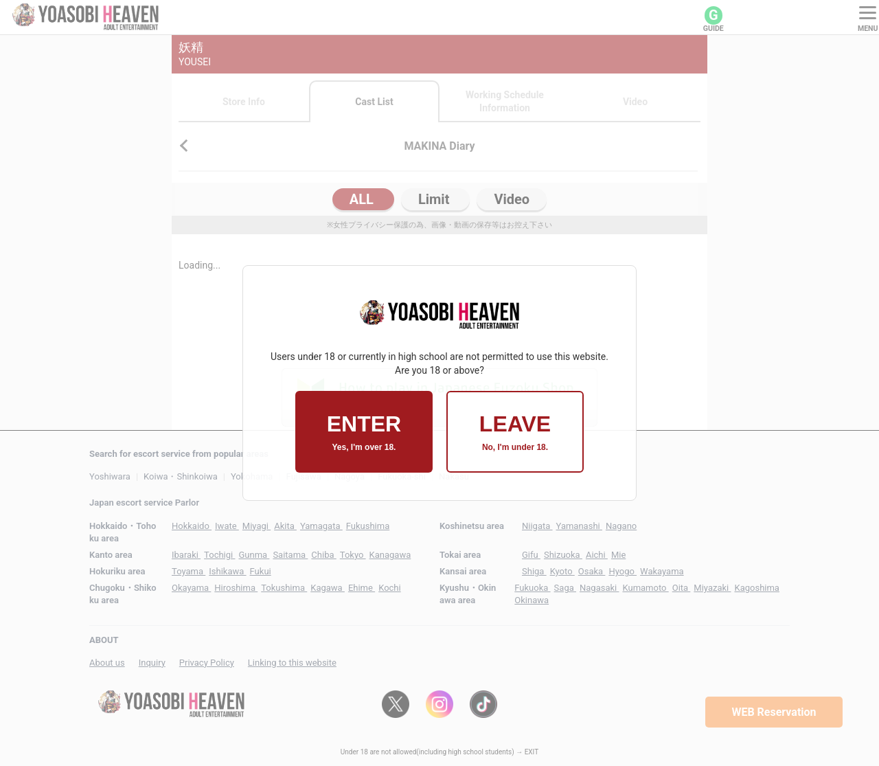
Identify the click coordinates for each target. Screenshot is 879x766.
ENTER (364, 432)
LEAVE (515, 432)
